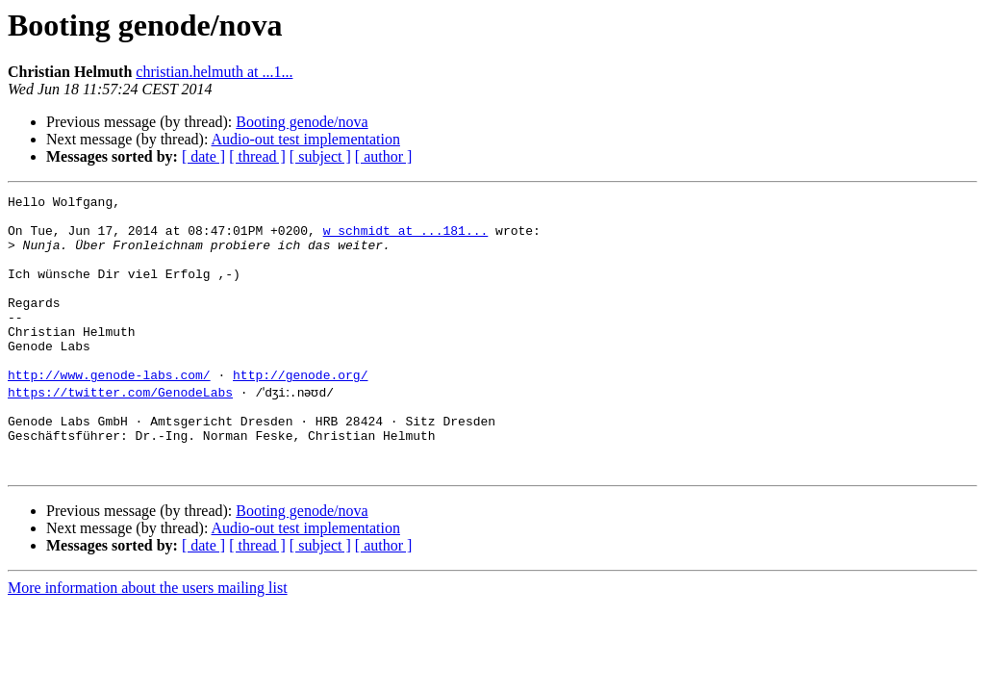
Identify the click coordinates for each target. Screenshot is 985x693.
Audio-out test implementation (306, 139)
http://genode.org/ (300, 412)
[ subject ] (320, 156)
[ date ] (203, 156)
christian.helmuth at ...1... (214, 72)
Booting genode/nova (301, 122)
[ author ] (384, 156)
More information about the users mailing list (148, 639)
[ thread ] (257, 156)
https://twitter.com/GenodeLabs (120, 429)
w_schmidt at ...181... (406, 238)
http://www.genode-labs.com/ (109, 412)
